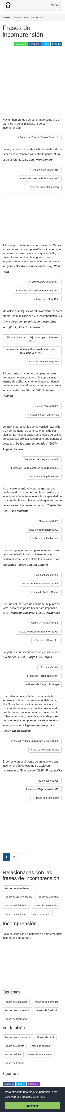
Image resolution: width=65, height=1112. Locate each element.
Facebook (34, 44)
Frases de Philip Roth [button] (47, 299)
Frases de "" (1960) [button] (38, 631)
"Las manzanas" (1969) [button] (46, 575)
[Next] (21, 857)
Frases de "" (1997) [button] (37, 290)
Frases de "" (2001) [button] (45, 406)
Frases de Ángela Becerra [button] (45, 476)
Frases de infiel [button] (13, 1054)
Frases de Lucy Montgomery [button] (44, 187)
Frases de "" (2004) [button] (35, 468)
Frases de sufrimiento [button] (39, 1054)
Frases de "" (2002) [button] (35, 741)
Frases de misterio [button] (15, 914)
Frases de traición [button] (14, 1063)
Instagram (33, 1084)
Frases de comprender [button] (45, 1001)
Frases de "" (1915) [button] (39, 178)
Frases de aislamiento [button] (17, 888)
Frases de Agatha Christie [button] (45, 592)
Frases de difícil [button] (45, 1037)
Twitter (45, 44)
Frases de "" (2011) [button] (32, 351)
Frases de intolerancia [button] (45, 905)
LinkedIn (56, 44)
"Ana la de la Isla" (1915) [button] (46, 170)
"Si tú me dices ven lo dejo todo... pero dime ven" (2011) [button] (32, 339)
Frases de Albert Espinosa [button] (45, 361)
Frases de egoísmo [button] (48, 897)
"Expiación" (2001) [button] (49, 521)
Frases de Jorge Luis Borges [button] (43, 684)
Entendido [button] (32, 1105)
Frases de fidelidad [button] (46, 1010)
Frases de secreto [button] (40, 914)
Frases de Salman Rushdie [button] (44, 414)
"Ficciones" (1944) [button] (49, 667)
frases (6, 17)
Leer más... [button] (40, 1096)
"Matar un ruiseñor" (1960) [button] (45, 623)
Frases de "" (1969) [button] (40, 583)
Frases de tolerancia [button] (16, 1019)
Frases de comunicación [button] (18, 1037)
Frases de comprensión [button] (17, 1010)
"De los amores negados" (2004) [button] (41, 459)
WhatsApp (21, 44)
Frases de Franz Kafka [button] (47, 797)
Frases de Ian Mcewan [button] (47, 538)
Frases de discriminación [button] (18, 897)
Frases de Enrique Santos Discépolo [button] (39, 137)
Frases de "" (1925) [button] (42, 789)
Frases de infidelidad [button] (16, 905)
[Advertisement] (32, 82)
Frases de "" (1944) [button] (43, 675)
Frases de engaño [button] (40, 1046)
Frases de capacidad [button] (16, 1001)
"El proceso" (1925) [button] (48, 780)
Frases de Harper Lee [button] (47, 640)
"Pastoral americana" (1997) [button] (44, 282)
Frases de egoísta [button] (14, 1046)
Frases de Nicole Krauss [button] (46, 749)
